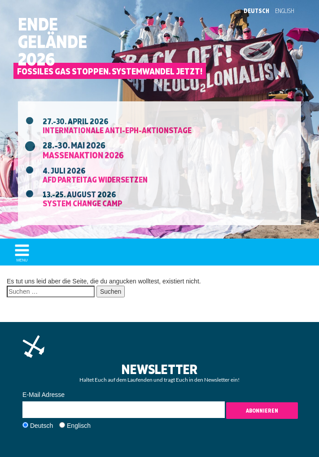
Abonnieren (262, 410)
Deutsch (256, 10)
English (284, 10)
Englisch (79, 425)
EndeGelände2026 (52, 41)
